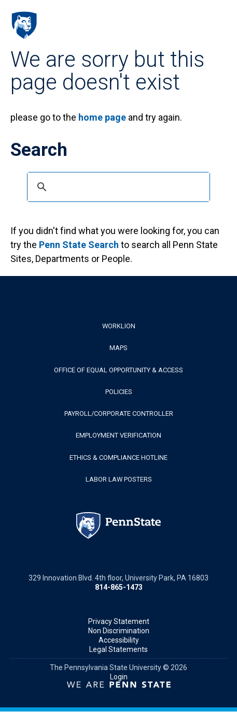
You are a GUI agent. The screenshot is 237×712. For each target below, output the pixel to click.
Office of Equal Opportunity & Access (118, 370)
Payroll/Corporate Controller (118, 413)
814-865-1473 (119, 587)
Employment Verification (118, 435)
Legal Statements (118, 649)
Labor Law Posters (119, 479)
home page (102, 117)
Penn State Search (79, 244)
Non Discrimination (118, 631)
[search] (117, 187)
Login (119, 677)
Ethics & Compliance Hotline (118, 457)
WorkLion (118, 326)
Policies (118, 392)
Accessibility (119, 640)
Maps (118, 348)
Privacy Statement (118, 621)
